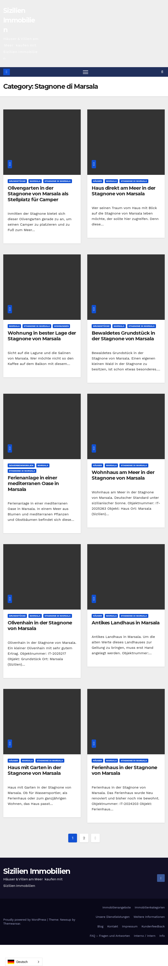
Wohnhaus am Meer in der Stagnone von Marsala (123, 475)
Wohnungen (61, 326)
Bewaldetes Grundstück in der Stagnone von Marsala (123, 336)
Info (162, 936)
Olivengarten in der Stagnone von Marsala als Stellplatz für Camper (38, 194)
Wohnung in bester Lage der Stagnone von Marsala (42, 336)
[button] (162, 72)
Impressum (130, 926)
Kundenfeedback (153, 926)
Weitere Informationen (149, 917)
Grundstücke (17, 181)
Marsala (35, 181)
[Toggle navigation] (85, 72)
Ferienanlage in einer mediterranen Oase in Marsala (33, 483)
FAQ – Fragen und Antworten (110, 936)
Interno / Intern (144, 936)
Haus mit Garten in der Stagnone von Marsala (34, 770)
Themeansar (11, 923)
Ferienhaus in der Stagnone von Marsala (124, 770)
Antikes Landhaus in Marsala (125, 623)
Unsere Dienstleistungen (113, 917)
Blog (100, 926)
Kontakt (112, 926)
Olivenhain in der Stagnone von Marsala (40, 626)
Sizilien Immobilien (19, 20)
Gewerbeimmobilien (21, 465)
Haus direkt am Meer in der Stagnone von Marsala (123, 191)
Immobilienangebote (116, 907)
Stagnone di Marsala (58, 181)
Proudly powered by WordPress (25, 920)
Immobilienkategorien (150, 907)
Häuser (97, 181)
